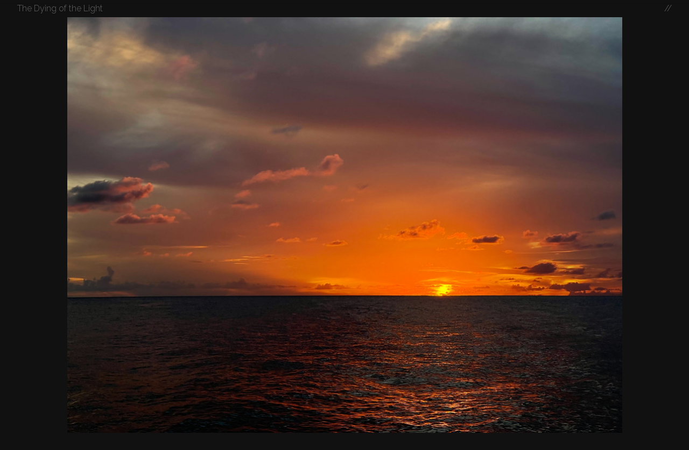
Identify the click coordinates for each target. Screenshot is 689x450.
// (668, 8)
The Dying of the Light (60, 8)
